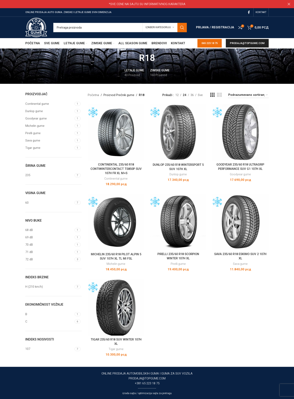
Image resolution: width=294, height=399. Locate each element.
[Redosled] (248, 95)
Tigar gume (115, 349)
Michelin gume (115, 263)
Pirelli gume (178, 263)
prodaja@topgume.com (247, 43)
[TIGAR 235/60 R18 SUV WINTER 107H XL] (116, 307)
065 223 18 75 (210, 43)
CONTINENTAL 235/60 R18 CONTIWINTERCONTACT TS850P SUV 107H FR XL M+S (115, 168)
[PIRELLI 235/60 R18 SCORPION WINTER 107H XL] (178, 222)
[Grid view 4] (219, 95)
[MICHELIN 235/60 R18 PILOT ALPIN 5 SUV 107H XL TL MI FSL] (116, 222)
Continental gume (116, 178)
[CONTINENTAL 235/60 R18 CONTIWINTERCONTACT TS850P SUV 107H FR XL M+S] (116, 132)
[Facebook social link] (249, 12)
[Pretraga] (120, 27)
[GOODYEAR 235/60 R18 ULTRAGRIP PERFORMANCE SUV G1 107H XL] (241, 132)
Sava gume (240, 263)
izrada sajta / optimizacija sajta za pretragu (147, 393)
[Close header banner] (289, 4)
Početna (93, 95)
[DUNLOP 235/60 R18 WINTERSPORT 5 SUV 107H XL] (178, 132)
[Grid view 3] (212, 95)
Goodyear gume (240, 174)
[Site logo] (36, 27)
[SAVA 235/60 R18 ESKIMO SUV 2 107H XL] (241, 222)
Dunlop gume (178, 174)
